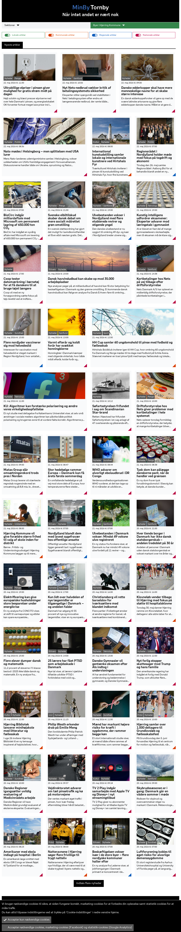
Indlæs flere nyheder (88, 883)
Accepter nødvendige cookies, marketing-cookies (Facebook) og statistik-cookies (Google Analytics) (68, 927)
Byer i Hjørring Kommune (109, 25)
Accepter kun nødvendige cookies (26, 919)
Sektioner (11, 25)
